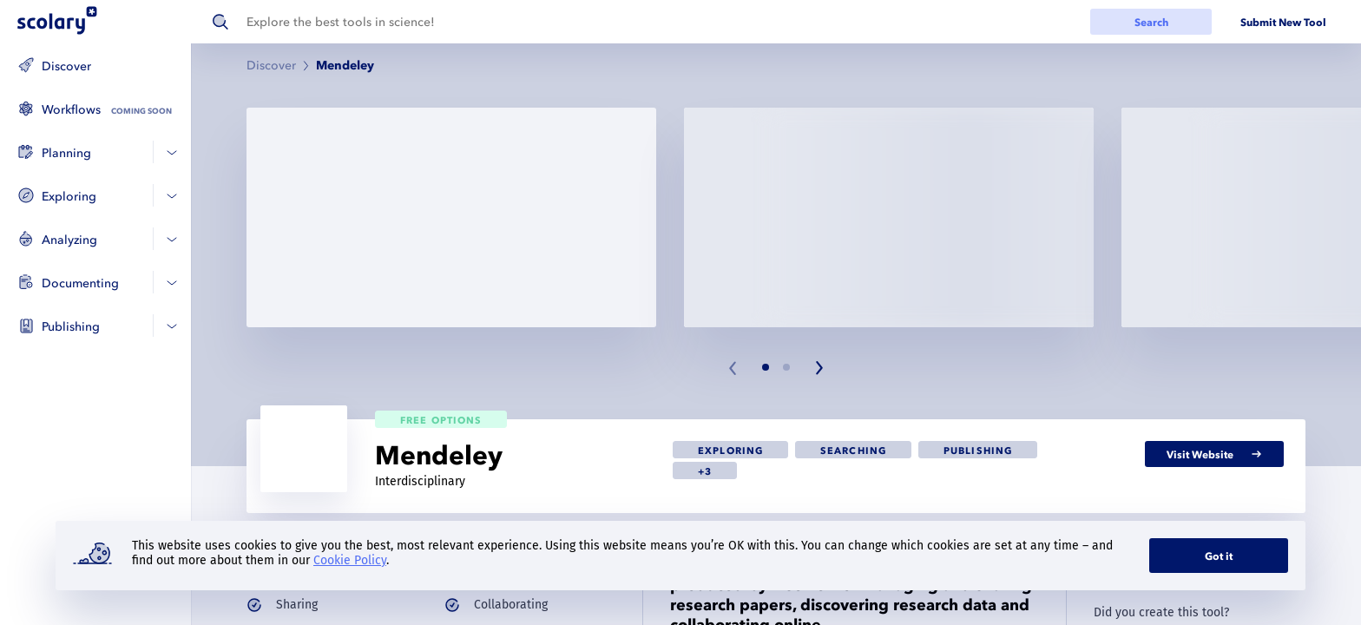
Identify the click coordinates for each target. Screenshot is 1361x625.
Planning (66, 153)
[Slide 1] (765, 367)
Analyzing (69, 240)
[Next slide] (818, 368)
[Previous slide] (733, 368)
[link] (730, 449)
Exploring (69, 196)
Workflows (71, 109)
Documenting (80, 283)
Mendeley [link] (345, 65)
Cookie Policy (349, 560)
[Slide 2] (786, 367)
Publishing (71, 326)
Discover (66, 66)
